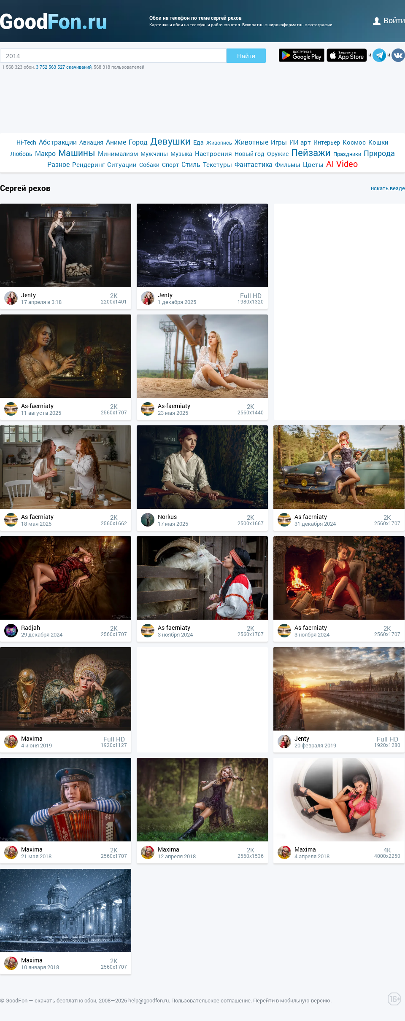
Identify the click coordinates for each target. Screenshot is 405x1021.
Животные (251, 141)
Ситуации (122, 164)
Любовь (21, 154)
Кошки (378, 142)
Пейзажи (311, 152)
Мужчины (154, 154)
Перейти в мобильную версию (291, 1000)
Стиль (190, 164)
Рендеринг (88, 164)
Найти (246, 55)
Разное (58, 164)
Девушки (170, 141)
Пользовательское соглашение (211, 1000)
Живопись (219, 142)
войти (389, 20)
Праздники (347, 154)
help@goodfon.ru (148, 1000)
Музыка (181, 154)
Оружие (278, 154)
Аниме (116, 141)
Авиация (91, 142)
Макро (45, 153)
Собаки (149, 165)
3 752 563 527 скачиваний (64, 67)
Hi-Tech (26, 142)
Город (138, 141)
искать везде (388, 188)
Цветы (313, 164)
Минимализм (118, 153)
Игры (279, 142)
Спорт (170, 165)
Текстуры (217, 164)
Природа (379, 153)
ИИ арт (300, 142)
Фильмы (287, 164)
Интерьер (326, 142)
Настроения (213, 153)
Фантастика (254, 164)
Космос (354, 142)
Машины (76, 153)
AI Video (342, 164)
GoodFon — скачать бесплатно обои (50, 1000)
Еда (198, 142)
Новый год (250, 154)
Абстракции (58, 141)
